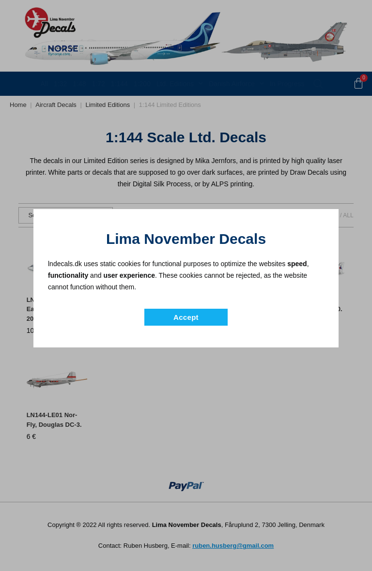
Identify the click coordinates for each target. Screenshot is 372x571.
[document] (186, 285)
